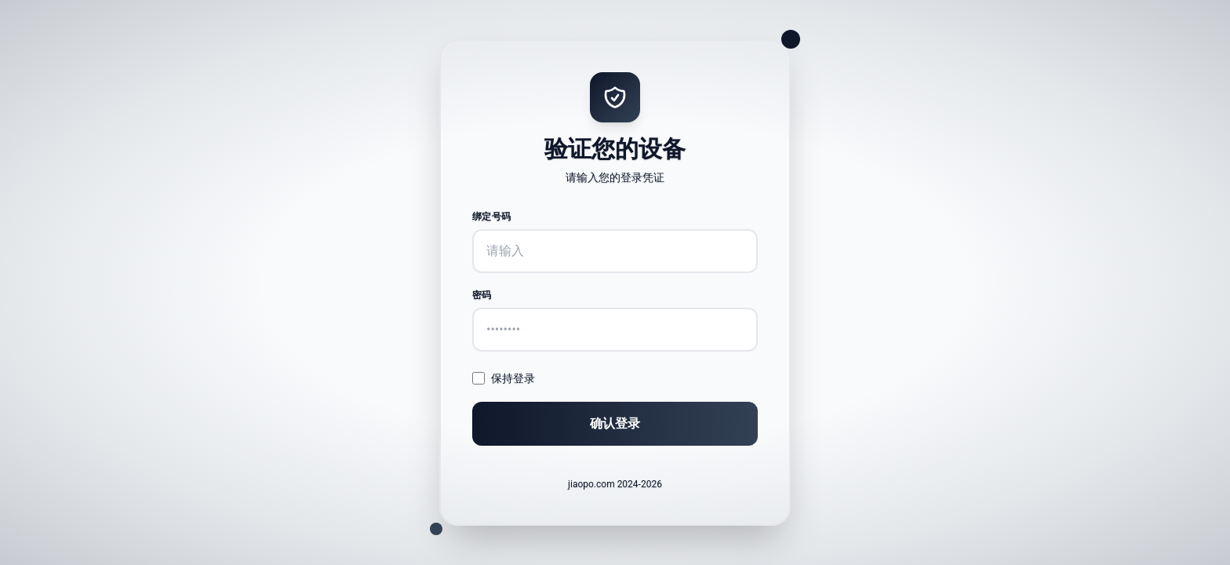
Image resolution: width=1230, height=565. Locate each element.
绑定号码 (491, 216)
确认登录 (615, 423)
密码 (482, 295)
